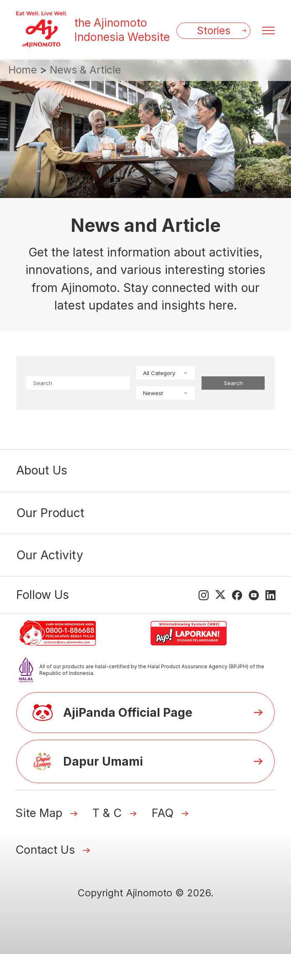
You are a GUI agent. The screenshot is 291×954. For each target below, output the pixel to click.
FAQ (163, 813)
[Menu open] (268, 30)
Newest (165, 393)
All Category (165, 373)
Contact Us (45, 850)
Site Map (38, 813)
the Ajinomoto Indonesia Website (122, 29)
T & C (107, 813)
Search (233, 383)
